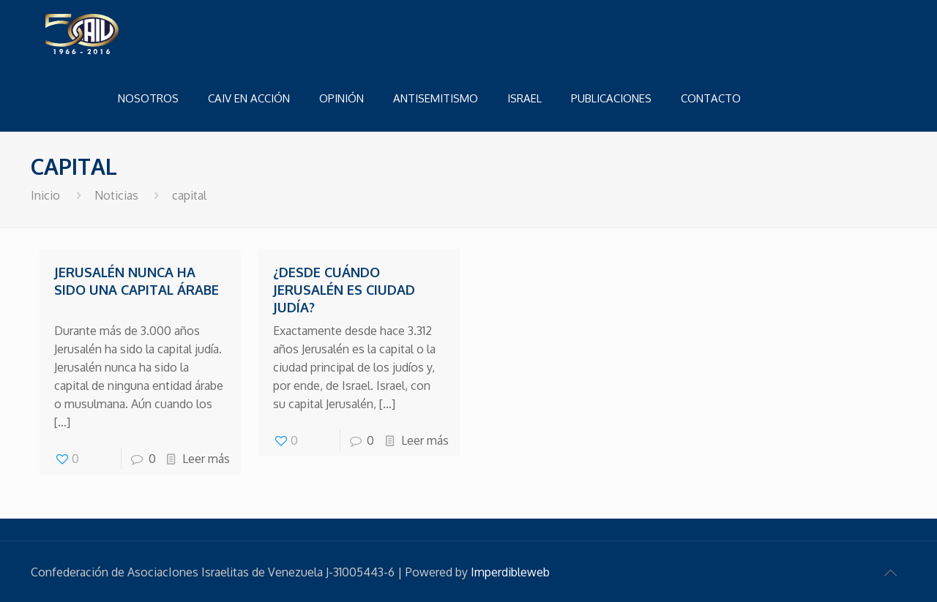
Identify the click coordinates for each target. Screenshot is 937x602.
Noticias (116, 195)
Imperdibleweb (510, 572)
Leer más (206, 458)
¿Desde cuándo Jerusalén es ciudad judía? (344, 289)
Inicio (45, 195)
